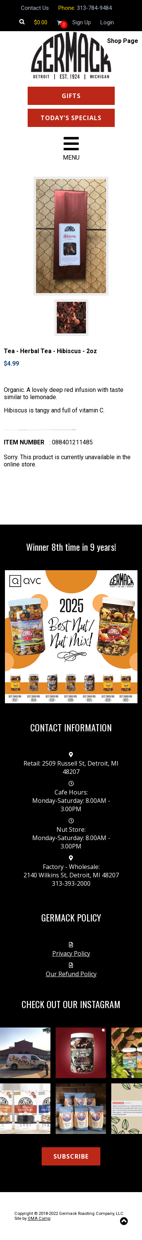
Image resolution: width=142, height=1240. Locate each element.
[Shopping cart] (40, 22)
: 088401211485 (71, 442)
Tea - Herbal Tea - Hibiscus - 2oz (50, 351)
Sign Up (81, 22)
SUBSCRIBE (71, 1156)
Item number (24, 442)
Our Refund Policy (71, 974)
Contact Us (35, 8)
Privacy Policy (71, 953)
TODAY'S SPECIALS (71, 118)
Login (107, 22)
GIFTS (71, 96)
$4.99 (11, 363)
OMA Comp (39, 1218)
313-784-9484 (94, 8)
